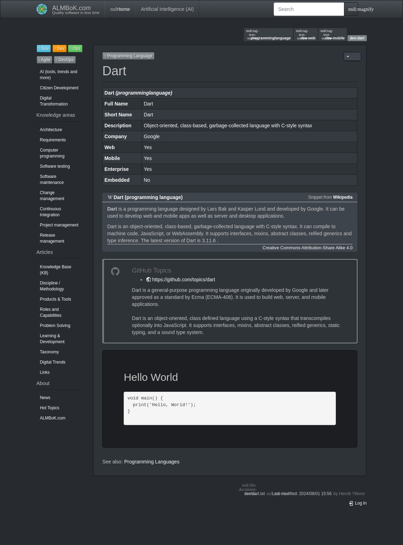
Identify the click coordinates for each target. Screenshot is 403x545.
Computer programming (52, 153)
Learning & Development (52, 338)
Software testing (55, 166)
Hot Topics (49, 407)
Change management (52, 195)
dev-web (305, 34)
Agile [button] (45, 59)
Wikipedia (342, 197)
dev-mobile (332, 34)
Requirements (53, 139)
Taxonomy (49, 352)
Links (45, 372)
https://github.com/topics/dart (183, 279)
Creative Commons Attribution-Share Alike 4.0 (307, 247)
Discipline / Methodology (52, 286)
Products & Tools (55, 299)
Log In (358, 503)
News (45, 397)
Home (120, 9)
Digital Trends (53, 362)
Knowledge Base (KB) (55, 269)
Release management (52, 238)
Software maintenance (52, 179)
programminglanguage (268, 34)
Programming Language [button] (128, 55)
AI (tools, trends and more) (58, 74)
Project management (59, 225)
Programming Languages (151, 461)
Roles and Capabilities (50, 312)
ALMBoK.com (53, 418)
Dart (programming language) (148, 197)
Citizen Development (59, 87)
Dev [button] (59, 48)
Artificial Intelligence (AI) (167, 9)
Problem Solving (55, 325)
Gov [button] (44, 48)
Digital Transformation (54, 101)
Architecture (51, 129)
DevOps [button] (65, 59)
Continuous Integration (50, 211)
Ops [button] (75, 48)
